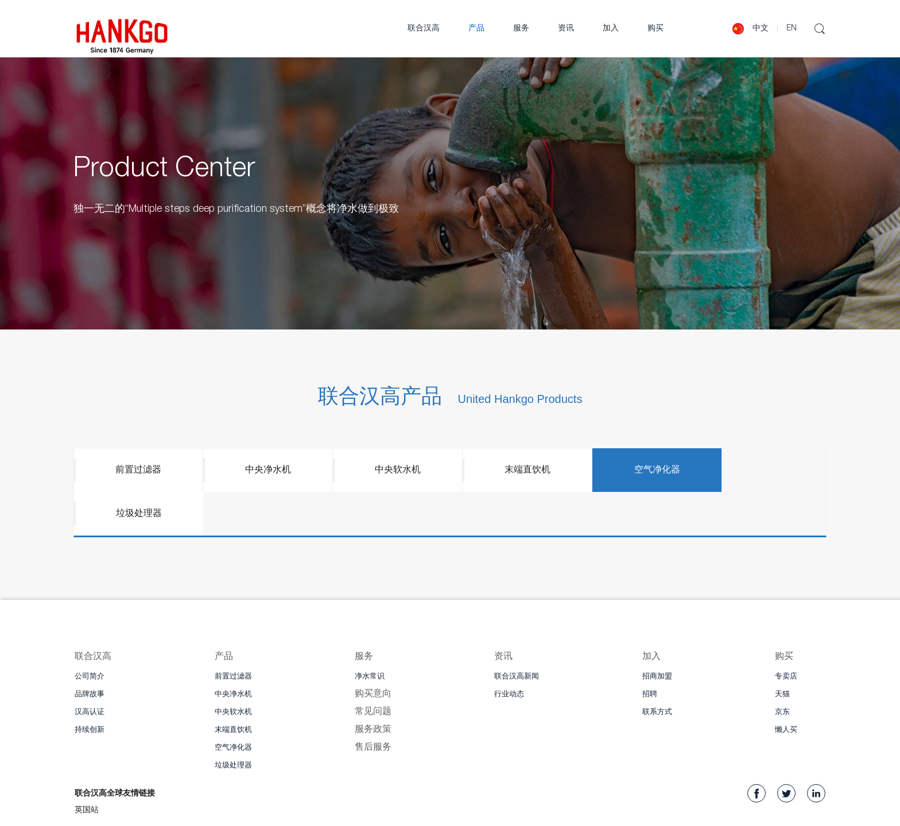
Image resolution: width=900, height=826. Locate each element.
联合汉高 (424, 28)
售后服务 (373, 705)
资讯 (566, 28)
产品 (476, 28)
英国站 (87, 768)
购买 (655, 28)
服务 (521, 28)
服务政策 (373, 688)
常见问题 (373, 670)
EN (791, 28)
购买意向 (373, 652)
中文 (760, 28)
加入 (611, 28)
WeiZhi (274, 813)
